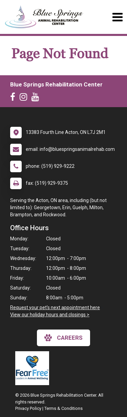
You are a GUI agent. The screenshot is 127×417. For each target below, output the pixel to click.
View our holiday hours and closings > (49, 314)
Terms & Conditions (63, 408)
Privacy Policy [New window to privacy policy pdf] (28, 408)
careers (63, 337)
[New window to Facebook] (14, 98)
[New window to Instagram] (25, 98)
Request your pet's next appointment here (55, 307)
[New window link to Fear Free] (33, 368)
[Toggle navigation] (117, 17)
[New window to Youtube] (36, 98)
